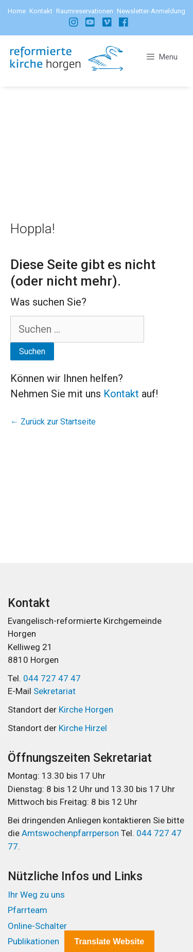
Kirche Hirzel (83, 728)
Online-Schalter (37, 926)
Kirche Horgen (86, 709)
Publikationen (33, 941)
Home (17, 11)
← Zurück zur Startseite (53, 422)
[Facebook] (74, 22)
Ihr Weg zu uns (36, 894)
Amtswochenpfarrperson (71, 833)
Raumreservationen (84, 11)
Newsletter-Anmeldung (151, 11)
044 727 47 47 (52, 678)
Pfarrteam (27, 910)
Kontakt (40, 11)
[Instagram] (90, 22)
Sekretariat (54, 691)
